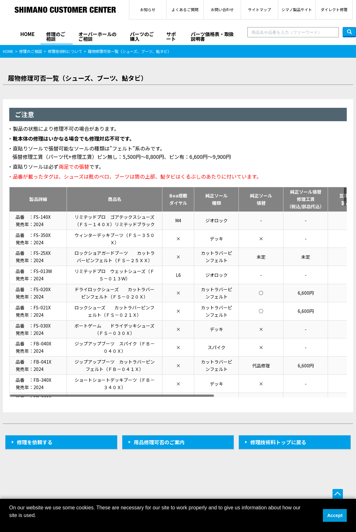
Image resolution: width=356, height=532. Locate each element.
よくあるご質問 (185, 9)
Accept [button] (335, 515)
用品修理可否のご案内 (159, 442)
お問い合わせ (222, 9)
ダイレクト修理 (334, 9)
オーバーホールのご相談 (97, 36)
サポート (171, 36)
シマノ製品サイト (296, 9)
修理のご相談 (55, 36)
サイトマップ (259, 9)
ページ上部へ (337, 494)
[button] (10, 524)
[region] (178, 292)
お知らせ (147, 9)
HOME (27, 34)
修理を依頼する (35, 442)
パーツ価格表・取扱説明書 (212, 36)
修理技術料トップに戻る (278, 442)
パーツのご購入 (142, 36)
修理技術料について (65, 51)
